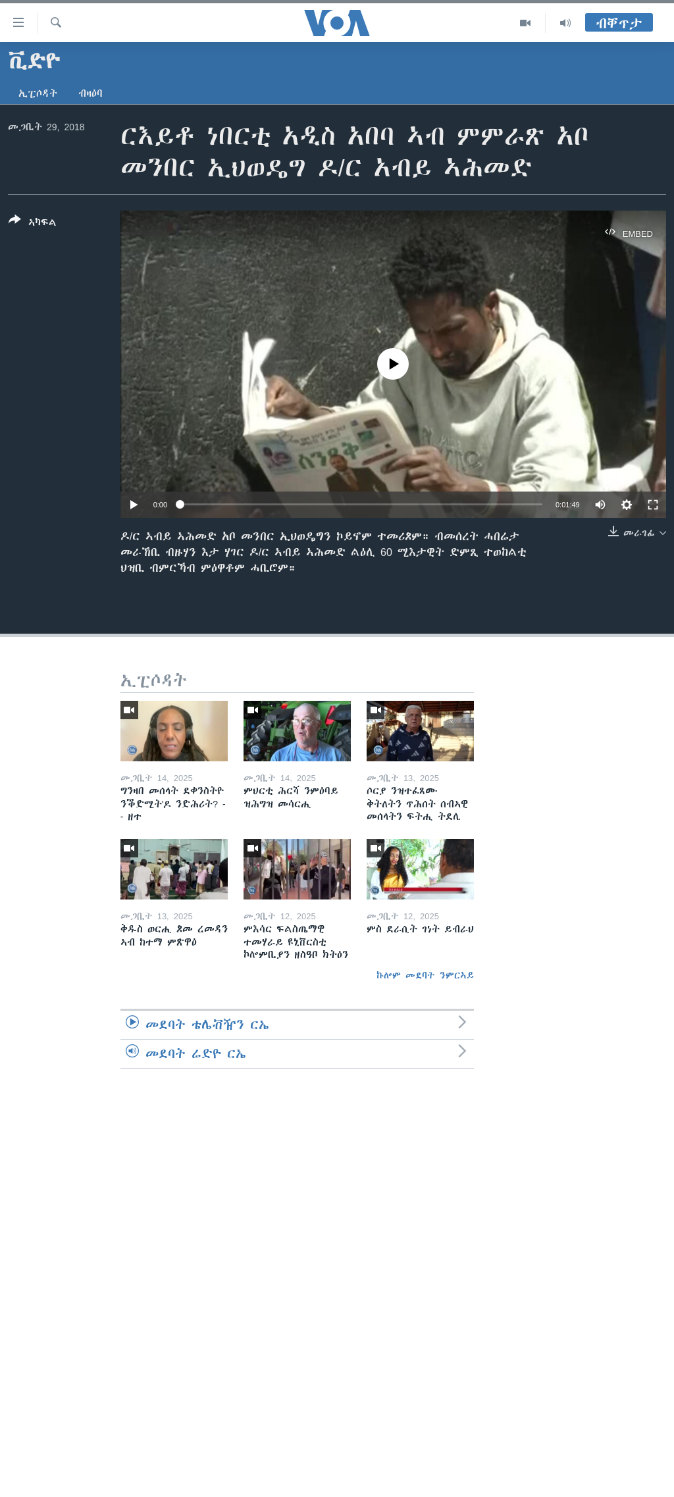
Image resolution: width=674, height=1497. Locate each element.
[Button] (33, 224)
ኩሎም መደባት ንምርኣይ (425, 975)
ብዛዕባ (90, 93)
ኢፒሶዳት (37, 93)
